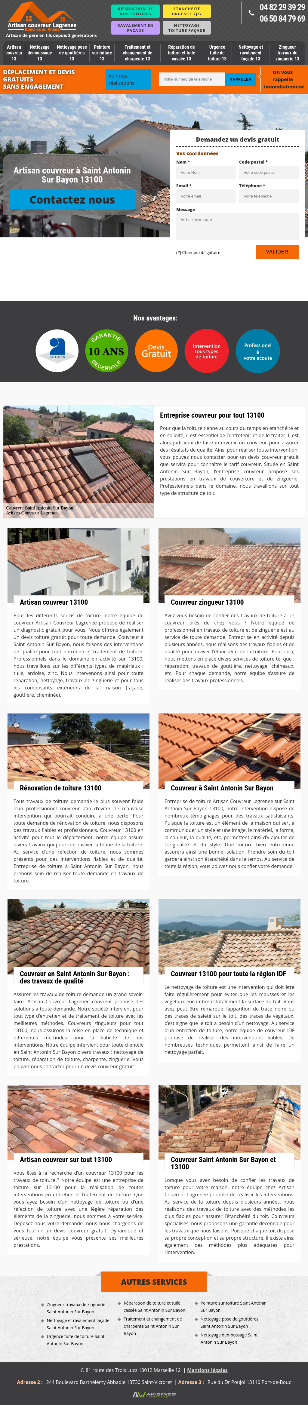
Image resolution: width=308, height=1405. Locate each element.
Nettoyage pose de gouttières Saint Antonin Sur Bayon (229, 1322)
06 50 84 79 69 (282, 18)
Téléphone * (252, 186)
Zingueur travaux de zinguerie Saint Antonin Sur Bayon (76, 1308)
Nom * (183, 162)
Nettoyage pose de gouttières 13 (72, 52)
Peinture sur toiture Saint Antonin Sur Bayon (233, 1306)
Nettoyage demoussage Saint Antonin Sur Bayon (229, 1338)
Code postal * (253, 162)
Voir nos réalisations (121, 79)
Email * (184, 186)
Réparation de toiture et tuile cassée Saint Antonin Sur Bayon (154, 1306)
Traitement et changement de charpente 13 (137, 52)
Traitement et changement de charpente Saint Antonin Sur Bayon (153, 1326)
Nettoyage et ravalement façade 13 (251, 52)
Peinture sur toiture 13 (102, 52)
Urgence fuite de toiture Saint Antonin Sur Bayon (76, 1339)
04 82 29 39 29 (282, 7)
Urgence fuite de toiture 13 (217, 52)
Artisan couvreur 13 (13, 52)
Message (185, 209)
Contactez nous (72, 199)
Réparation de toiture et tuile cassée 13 (181, 52)
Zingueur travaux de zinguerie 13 (288, 52)
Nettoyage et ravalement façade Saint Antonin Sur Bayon (78, 1324)
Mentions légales (207, 1370)
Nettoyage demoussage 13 (40, 52)
